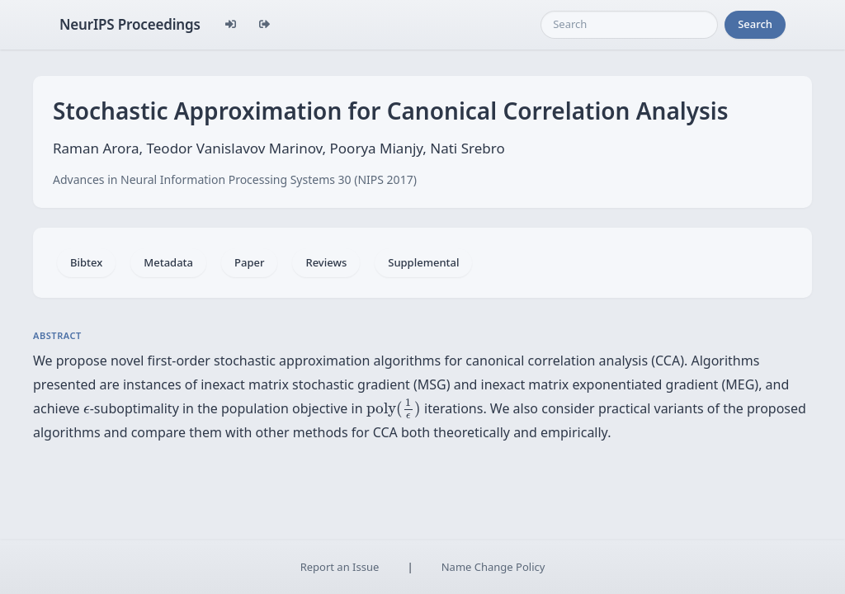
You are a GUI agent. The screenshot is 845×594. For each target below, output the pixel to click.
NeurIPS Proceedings (130, 24)
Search (755, 23)
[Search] (629, 25)
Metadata (168, 262)
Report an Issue (340, 566)
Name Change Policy (493, 566)
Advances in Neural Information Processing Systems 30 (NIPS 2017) (235, 179)
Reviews (326, 262)
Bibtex (86, 262)
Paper (249, 262)
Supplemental (423, 262)
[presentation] (86, 410)
